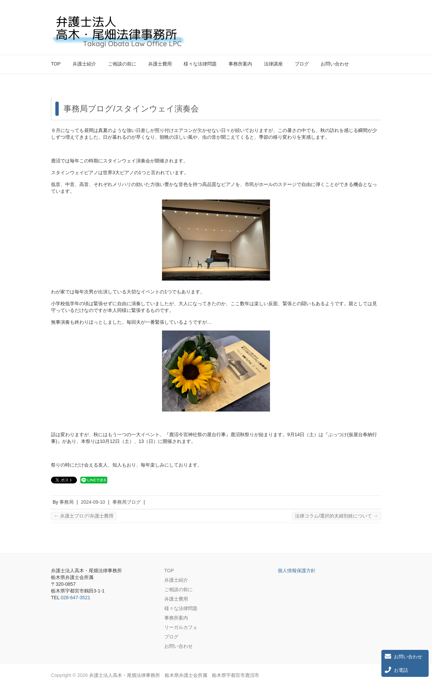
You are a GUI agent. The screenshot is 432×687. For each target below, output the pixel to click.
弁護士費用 (160, 64)
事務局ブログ (126, 502)
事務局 (66, 502)
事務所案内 (240, 64)
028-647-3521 (75, 597)
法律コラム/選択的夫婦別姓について (336, 516)
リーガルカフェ (180, 627)
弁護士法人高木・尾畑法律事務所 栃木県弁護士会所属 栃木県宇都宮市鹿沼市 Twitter (364, 21)
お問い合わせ (335, 64)
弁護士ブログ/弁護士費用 (83, 516)
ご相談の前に (122, 64)
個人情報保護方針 (297, 570)
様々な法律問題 (200, 64)
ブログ (302, 64)
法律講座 (273, 64)
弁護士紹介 (84, 64)
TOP (56, 64)
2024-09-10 (93, 502)
